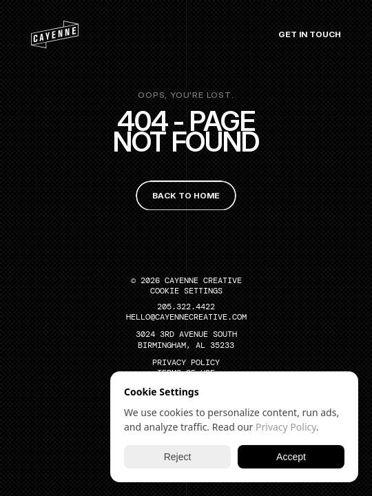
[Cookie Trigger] (186, 291)
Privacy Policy (286, 426)
